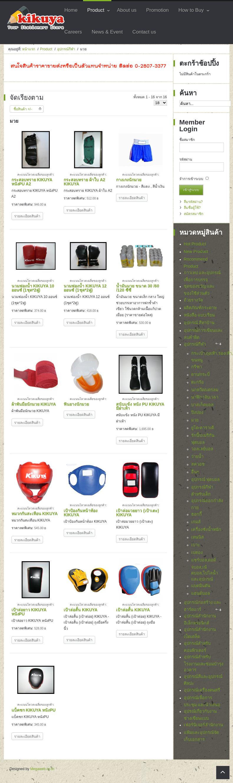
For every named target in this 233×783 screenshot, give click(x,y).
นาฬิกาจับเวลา (204, 397)
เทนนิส (197, 537)
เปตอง (197, 552)
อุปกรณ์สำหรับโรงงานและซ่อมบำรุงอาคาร (203, 665)
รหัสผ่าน (185, 159)
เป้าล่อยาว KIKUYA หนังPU (29, 611)
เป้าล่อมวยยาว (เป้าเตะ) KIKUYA (137, 512)
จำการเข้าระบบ (191, 179)
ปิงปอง (197, 412)
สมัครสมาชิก (193, 214)
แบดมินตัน (200, 585)
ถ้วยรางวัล (193, 300)
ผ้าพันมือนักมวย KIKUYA (33, 404)
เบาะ (195, 544)
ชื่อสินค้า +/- (23, 109)
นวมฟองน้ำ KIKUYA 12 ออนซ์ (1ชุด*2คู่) (85, 288)
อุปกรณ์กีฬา (66, 49)
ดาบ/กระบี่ (200, 374)
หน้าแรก (28, 49)
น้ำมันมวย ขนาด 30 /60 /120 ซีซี (137, 288)
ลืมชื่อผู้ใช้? (192, 208)
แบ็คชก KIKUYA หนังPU (33, 710)
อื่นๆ (195, 471)
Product (46, 49)
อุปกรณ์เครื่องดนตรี (202, 691)
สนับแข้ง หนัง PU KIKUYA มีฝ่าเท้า (140, 406)
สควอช (198, 464)
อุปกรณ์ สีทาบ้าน (199, 322)
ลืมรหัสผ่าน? (193, 202)
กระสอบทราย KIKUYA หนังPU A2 (31, 181)
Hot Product (195, 243)
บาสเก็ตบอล (202, 404)
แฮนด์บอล (200, 593)
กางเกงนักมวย (128, 179)
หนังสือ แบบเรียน (199, 315)
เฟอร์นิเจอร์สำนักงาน (203, 726)
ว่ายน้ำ (197, 456)
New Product (196, 251)
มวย (195, 420)
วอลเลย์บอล (202, 449)
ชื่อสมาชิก (187, 140)
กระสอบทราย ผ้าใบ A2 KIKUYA (84, 181)
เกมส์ (196, 521)
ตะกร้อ (197, 382)
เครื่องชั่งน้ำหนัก (206, 529)
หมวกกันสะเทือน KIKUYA (34, 513)
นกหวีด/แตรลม (205, 389)
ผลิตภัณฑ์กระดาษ (200, 307)
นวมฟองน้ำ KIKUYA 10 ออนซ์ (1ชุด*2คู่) (32, 288)
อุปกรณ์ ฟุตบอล (205, 479)
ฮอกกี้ (196, 514)
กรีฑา (196, 366)
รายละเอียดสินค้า (27, 216)
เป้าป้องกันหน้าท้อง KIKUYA (81, 512)
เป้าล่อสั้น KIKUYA (80, 609)
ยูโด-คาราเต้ (202, 427)
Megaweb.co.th (42, 769)
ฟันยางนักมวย (76, 404)
